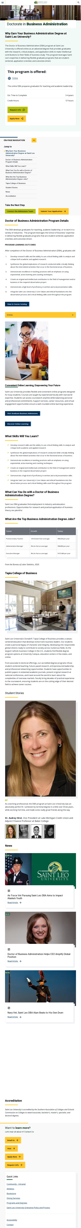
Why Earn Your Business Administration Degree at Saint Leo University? (20, 153)
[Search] (78, 2)
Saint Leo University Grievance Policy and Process (28, 1207)
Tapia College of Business (16, 183)
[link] (17, 110)
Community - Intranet (16, 1184)
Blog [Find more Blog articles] (7, 856)
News (8, 192)
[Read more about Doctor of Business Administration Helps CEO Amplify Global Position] (40, 929)
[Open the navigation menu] (2, 2)
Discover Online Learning (17, 424)
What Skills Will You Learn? (16, 166)
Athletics (10, 1189)
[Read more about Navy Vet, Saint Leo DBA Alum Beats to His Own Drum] (40, 988)
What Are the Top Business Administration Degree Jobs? (17, 178)
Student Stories (12, 188)
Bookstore (11, 1193)
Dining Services (13, 1198)
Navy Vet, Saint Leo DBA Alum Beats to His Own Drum (35, 1012)
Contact (10, 1224)
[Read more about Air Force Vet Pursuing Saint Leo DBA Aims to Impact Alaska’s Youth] (40, 871)
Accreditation (11, 196)
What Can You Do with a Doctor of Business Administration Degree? (19, 171)
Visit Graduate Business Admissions (22, 413)
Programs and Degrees (17, 1203)
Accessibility (12, 1220)
